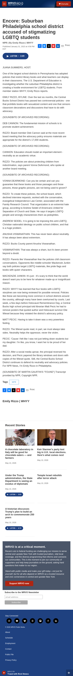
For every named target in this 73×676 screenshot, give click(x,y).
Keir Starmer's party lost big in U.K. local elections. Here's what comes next (51, 452)
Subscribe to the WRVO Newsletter (22, 592)
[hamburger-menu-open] (4, 3)
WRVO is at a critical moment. (25, 546)
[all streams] (69, 673)
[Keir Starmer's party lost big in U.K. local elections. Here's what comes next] (52, 437)
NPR (14, 382)
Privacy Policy (10, 660)
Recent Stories (15, 425)
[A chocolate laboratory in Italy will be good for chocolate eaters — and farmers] (20, 437)
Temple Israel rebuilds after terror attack (49, 476)
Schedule (9, 638)
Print (67, 45)
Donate (64, 4)
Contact (8, 649)
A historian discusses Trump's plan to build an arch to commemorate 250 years (19, 513)
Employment (10, 643)
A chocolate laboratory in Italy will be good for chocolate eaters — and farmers (19, 453)
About (7, 632)
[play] (4, 672)
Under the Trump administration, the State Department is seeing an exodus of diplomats (18, 479)
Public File (9, 655)
